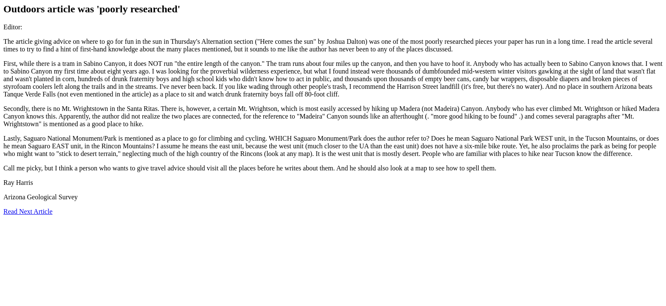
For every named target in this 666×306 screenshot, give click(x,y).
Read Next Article (28, 211)
